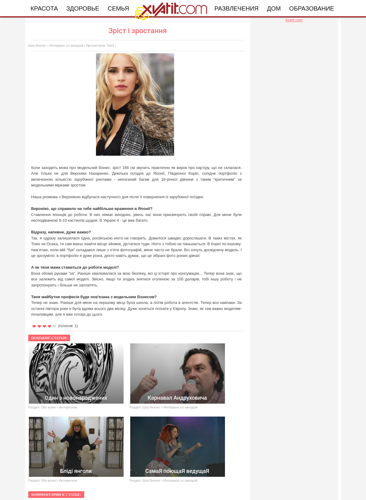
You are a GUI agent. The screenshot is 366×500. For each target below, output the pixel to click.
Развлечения (236, 8)
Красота (44, 8)
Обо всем (48, 407)
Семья (118, 8)
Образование (311, 8)
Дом (274, 8)
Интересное (68, 407)
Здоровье (82, 8)
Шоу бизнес (37, 46)
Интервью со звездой (66, 46)
